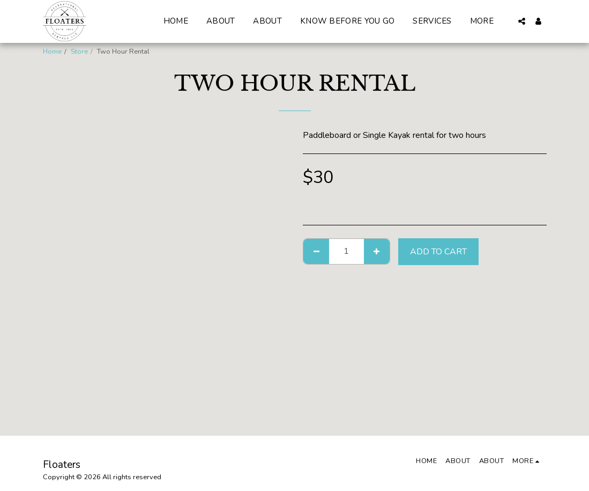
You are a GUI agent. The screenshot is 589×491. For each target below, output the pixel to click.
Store (79, 51)
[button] (522, 21)
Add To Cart (438, 252)
